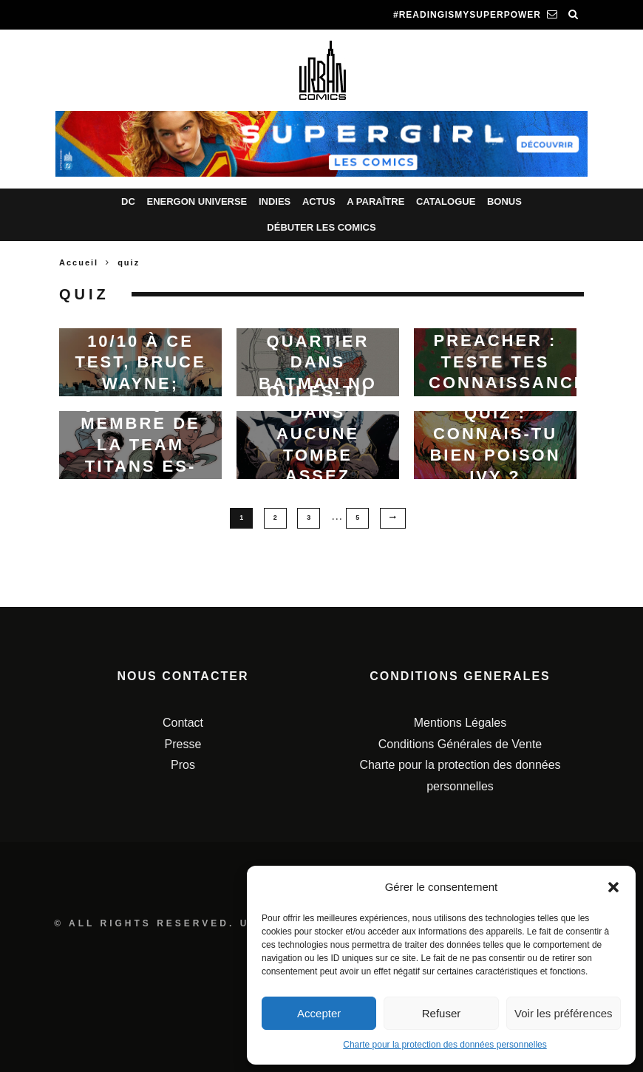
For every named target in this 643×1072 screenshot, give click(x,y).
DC (128, 201)
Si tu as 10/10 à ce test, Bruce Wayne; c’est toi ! (140, 362)
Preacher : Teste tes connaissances (514, 361)
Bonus (504, 201)
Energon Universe (196, 201)
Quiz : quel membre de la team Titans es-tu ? (140, 444)
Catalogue (445, 201)
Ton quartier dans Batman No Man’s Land (318, 362)
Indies (274, 201)
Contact (183, 722)
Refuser (441, 1013)
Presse (183, 743)
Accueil (78, 262)
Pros (183, 765)
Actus (319, 201)
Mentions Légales (460, 722)
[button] (613, 887)
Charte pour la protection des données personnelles (445, 1044)
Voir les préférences (563, 1013)
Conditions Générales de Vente (460, 743)
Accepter (319, 1013)
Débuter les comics (321, 227)
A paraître (375, 201)
